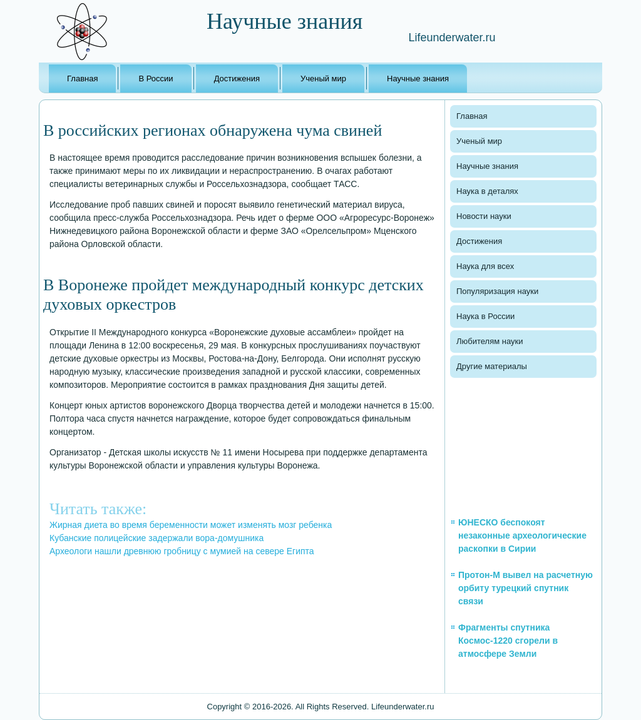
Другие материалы (491, 366)
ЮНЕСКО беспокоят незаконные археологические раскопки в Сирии (522, 535)
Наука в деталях (487, 191)
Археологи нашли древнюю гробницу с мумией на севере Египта (181, 551)
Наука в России (485, 316)
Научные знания (418, 78)
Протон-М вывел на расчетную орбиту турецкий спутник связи (525, 588)
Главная (82, 78)
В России (155, 78)
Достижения (237, 78)
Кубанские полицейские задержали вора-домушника (156, 538)
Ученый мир (323, 78)
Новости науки (483, 216)
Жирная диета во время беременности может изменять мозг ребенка (190, 525)
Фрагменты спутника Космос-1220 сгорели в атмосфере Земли (508, 640)
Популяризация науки (497, 291)
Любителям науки (489, 341)
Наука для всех (485, 266)
